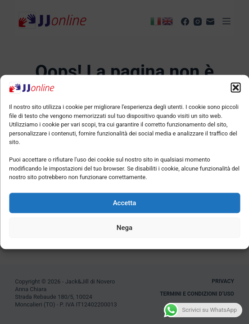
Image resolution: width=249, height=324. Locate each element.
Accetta (124, 203)
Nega (124, 228)
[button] (235, 87)
